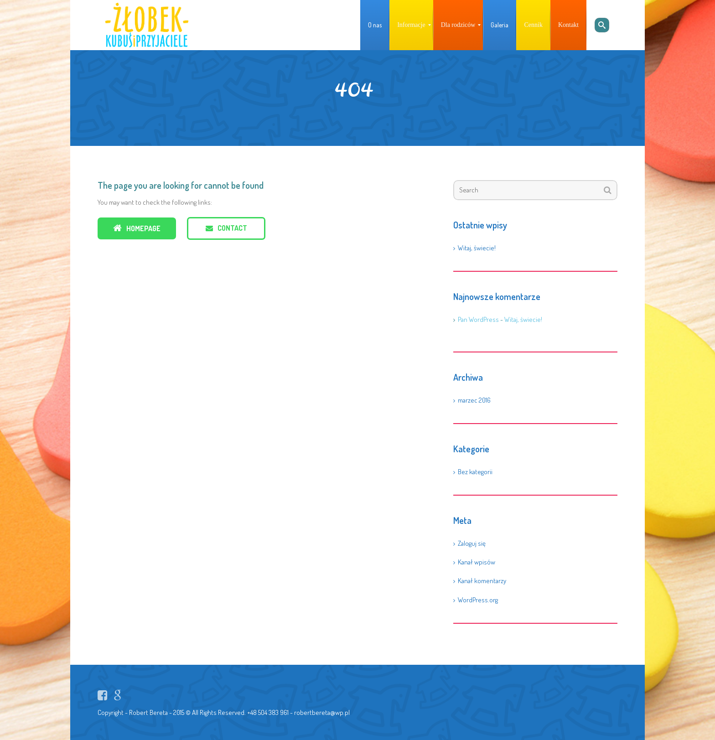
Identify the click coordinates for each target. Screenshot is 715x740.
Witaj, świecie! (477, 247)
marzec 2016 (474, 400)
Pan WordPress (478, 319)
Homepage (137, 228)
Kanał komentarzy (482, 580)
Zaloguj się (472, 543)
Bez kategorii (475, 471)
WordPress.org (478, 599)
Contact (226, 228)
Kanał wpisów (476, 562)
